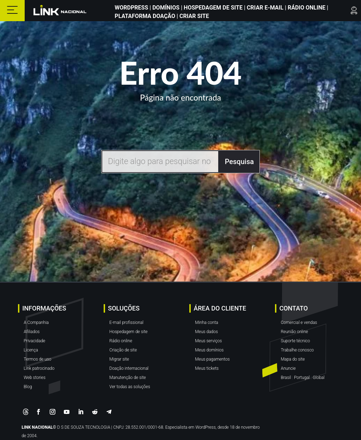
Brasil (286, 377)
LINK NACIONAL (37, 427)
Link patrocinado (39, 368)
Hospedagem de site (128, 331)
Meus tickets (207, 368)
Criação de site (123, 350)
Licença (31, 350)
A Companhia (36, 322)
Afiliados (31, 331)
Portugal (302, 377)
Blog (28, 386)
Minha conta (206, 322)
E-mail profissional (126, 322)
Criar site (193, 16)
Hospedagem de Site (214, 7)
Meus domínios (209, 350)
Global (318, 377)
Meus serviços (208, 340)
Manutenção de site (127, 377)
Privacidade (34, 340)
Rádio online (120, 340)
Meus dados (206, 331)
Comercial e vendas (299, 322)
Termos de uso (37, 359)
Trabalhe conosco (297, 350)
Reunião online (294, 331)
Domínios (166, 7)
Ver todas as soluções (129, 386)
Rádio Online (306, 7)
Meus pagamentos (212, 359)
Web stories (34, 377)
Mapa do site (293, 359)
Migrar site (119, 359)
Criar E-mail (265, 7)
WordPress (132, 7)
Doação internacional (128, 368)
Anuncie (288, 368)
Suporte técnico (295, 340)
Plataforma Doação (146, 16)
